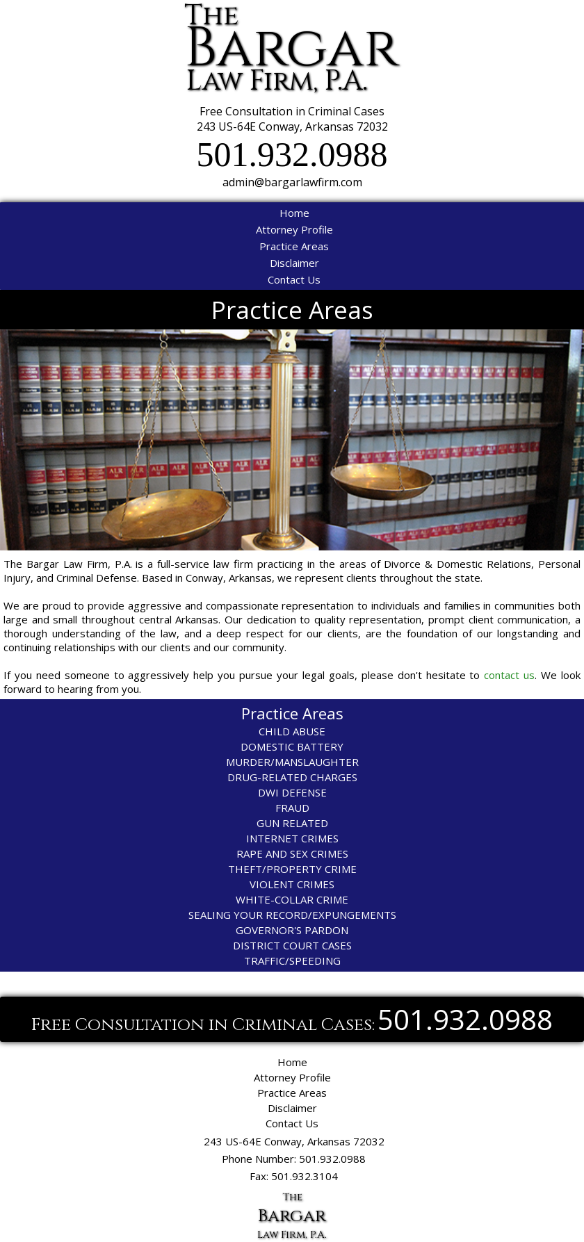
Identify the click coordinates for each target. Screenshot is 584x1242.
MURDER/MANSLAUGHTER (292, 762)
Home (294, 213)
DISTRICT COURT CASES (292, 945)
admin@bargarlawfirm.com (292, 182)
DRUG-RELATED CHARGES (292, 777)
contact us (509, 675)
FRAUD (292, 808)
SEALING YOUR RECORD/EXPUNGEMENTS (292, 915)
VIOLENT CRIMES (292, 884)
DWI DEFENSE (292, 792)
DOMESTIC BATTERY (292, 746)
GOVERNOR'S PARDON (292, 930)
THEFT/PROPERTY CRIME (292, 869)
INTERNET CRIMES (292, 838)
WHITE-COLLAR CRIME (292, 899)
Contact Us (294, 279)
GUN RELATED (292, 823)
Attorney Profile (294, 229)
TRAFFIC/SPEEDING (292, 960)
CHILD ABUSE (292, 731)
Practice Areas (294, 246)
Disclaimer (294, 263)
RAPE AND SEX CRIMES (292, 853)
